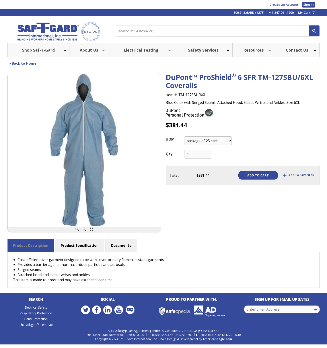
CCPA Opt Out (209, 334)
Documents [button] (121, 249)
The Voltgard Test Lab (36, 330)
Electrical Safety (36, 313)
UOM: (170, 143)
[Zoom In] (77, 234)
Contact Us (190, 334)
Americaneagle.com (217, 342)
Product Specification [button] (80, 249)
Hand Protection (36, 324)
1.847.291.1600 (182, 338)
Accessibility (116, 334)
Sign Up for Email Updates (282, 304)
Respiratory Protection (36, 318)
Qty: (169, 158)
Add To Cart (250, 180)
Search (36, 304)
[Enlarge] (91, 234)
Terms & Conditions (165, 334)
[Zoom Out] (84, 234)
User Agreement (138, 334)
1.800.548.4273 (159, 338)
